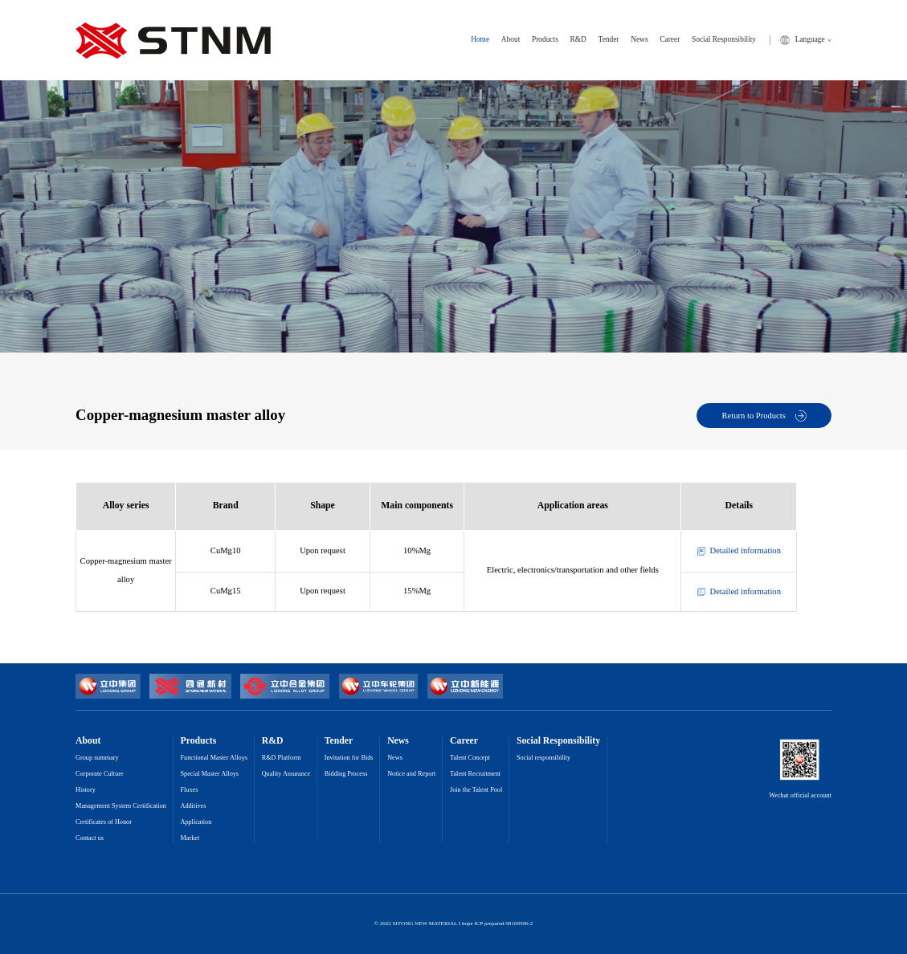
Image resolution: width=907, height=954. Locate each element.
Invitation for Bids (349, 758)
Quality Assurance (286, 774)
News (639, 39)
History (86, 790)
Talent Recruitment (475, 774)
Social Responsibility (724, 39)
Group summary (97, 758)
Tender (609, 39)
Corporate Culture (100, 774)
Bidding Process (346, 774)
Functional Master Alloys (213, 758)
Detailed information (739, 551)
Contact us (90, 838)
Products (545, 39)
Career (670, 39)
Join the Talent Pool (476, 790)
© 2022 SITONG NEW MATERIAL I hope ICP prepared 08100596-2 (453, 924)
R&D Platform (281, 758)
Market (189, 838)
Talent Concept (470, 758)
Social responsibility (543, 758)
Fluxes (189, 790)
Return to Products (764, 416)
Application (195, 822)
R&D (578, 39)
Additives (193, 806)
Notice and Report (411, 774)
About (510, 39)
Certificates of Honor (104, 822)
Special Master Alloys (209, 774)
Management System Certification (121, 806)
